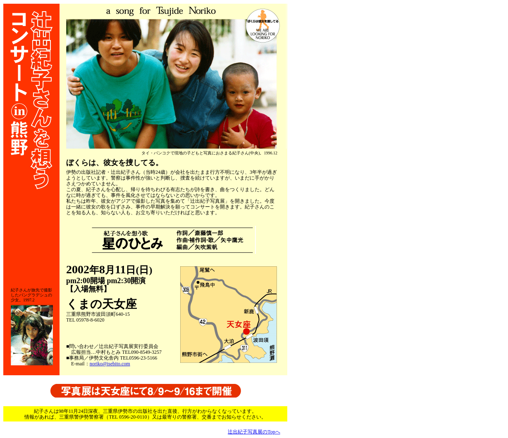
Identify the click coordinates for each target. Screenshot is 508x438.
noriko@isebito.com (110, 364)
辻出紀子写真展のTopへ (254, 432)
